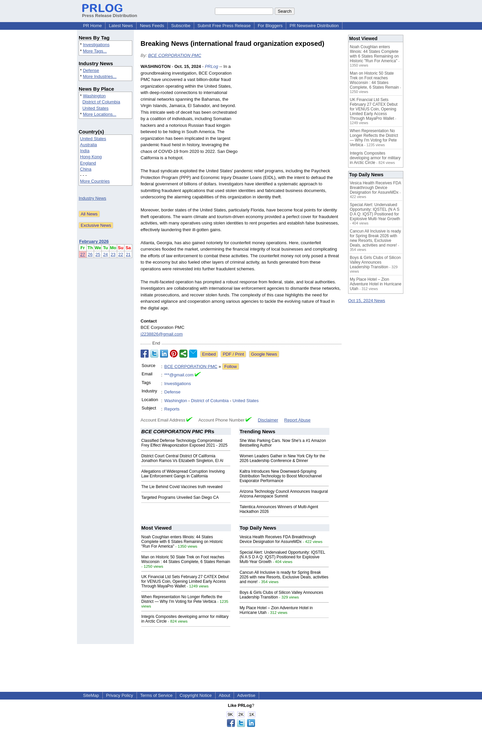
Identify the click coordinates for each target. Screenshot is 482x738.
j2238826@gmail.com (162, 334)
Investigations (96, 44)
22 (120, 254)
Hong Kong (91, 156)
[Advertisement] (291, 112)
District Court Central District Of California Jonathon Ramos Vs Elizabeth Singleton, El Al (182, 458)
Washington (94, 95)
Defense (91, 70)
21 (128, 254)
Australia (88, 144)
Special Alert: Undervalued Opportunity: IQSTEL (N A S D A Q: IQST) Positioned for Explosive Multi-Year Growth (282, 557)
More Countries (95, 181)
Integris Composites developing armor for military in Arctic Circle (375, 158)
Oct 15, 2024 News (366, 300)
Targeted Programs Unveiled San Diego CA (180, 497)
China (85, 169)
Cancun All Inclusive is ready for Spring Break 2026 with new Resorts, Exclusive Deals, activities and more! (284, 577)
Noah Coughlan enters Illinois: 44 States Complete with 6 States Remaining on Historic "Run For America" (182, 542)
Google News (264, 354)
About (224, 695)
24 (105, 254)
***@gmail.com (179, 374)
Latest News (121, 25)
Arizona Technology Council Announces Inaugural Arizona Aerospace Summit (284, 493)
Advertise (246, 695)
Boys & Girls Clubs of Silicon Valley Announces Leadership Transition (375, 262)
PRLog (211, 66)
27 (82, 254)
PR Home (92, 25)
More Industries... (99, 76)
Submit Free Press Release (224, 25)
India (84, 150)
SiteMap (91, 695)
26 (90, 254)
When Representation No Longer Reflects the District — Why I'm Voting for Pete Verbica (181, 599)
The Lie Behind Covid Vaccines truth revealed (182, 486)
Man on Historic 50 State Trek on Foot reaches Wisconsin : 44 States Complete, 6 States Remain (185, 559)
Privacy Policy (119, 695)
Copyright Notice (195, 695)
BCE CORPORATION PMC (174, 55)
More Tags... (95, 51)
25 (97, 254)
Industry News (92, 198)
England (88, 163)
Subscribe (180, 25)
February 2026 (94, 241)
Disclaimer (268, 420)
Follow (230, 366)
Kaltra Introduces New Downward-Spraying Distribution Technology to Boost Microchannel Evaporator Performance (281, 476)
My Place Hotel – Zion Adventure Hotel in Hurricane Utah (375, 284)
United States (95, 108)
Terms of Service (156, 695)
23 (113, 254)
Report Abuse (297, 420)
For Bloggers (270, 25)
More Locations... (99, 114)
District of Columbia (101, 101)
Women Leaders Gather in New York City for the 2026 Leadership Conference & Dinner (282, 458)
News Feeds (152, 25)
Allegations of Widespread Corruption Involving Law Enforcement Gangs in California (183, 473)
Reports (172, 408)
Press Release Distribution (109, 13)
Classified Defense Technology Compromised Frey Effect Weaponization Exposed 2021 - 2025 (184, 443)
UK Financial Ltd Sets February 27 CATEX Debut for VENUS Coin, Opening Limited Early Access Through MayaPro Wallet (185, 581)
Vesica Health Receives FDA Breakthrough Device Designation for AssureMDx (278, 539)
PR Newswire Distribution (314, 25)
